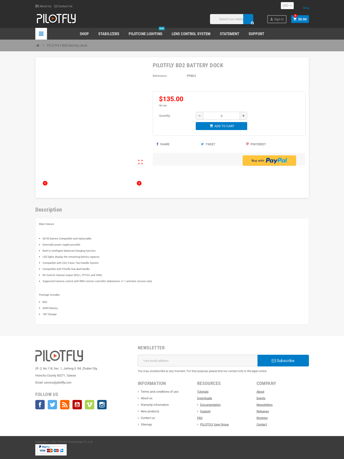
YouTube (77, 404)
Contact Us (63, 6)
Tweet (208, 144)
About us (146, 398)
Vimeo (89, 404)
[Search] (231, 19)
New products (150, 411)
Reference (160, 76)
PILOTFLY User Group (214, 424)
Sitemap (146, 424)
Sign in (277, 19)
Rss (64, 404)
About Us (43, 6)
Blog (306, 8)
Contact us (148, 418)
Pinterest (256, 144)
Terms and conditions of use (159, 391)
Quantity (164, 115)
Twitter (52, 404)
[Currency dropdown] (287, 5)
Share (163, 144)
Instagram (102, 404)
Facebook (40, 404)
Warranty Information (155, 405)
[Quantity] (221, 115)
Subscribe (283, 360)
